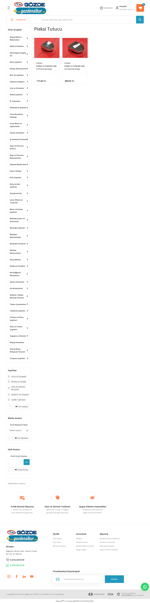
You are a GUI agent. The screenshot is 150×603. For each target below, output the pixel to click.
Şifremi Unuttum (59, 546)
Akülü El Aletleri (17, 46)
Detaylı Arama (21, 470)
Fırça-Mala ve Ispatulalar (16, 124)
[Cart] (140, 8)
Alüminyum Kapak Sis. (18, 54)
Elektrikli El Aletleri (18, 107)
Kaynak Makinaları (18, 164)
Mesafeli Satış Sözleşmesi (110, 538)
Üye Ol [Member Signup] (130, 9)
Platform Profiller (17, 266)
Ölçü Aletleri (15, 260)
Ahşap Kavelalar (17, 342)
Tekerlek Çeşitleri (17, 311)
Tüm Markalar (21, 438)
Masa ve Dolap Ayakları (16, 210)
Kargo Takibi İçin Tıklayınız (16, 484)
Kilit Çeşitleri (15, 177)
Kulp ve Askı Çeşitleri (15, 185)
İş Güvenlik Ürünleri (18, 139)
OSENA (39, 63)
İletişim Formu (82, 542)
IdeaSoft (60, 601)
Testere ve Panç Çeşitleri (17, 318)
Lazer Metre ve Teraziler (16, 201)
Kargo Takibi (81, 550)
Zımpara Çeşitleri (17, 358)
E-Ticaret (69, 601)
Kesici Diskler (16, 171)
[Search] (90, 19)
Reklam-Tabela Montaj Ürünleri (17, 296)
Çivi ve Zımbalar (17, 88)
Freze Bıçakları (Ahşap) (16, 115)
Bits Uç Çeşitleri (17, 75)
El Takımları (15, 101)
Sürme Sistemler (17, 282)
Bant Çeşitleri (16, 62)
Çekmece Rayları (17, 82)
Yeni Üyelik (57, 538)
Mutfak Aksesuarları (15, 251)
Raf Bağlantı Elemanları (15, 273)
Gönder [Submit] (114, 579)
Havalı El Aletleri (17, 133)
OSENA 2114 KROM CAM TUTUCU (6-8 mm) (74, 67)
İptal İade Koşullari (107, 546)
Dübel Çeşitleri (16, 94)
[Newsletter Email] (77, 579)
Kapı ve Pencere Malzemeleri (17, 156)
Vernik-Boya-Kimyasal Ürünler (17, 350)
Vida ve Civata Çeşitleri (16, 327)
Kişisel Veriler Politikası (109, 550)
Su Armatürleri (16, 288)
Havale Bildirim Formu (85, 546)
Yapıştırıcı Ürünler (18, 336)
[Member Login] (117, 8)
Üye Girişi (56, 542)
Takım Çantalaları (18, 304)
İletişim (79, 538)
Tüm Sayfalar (22, 406)
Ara (26, 462)
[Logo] (30, 8)
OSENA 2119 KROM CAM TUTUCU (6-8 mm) (46, 67)
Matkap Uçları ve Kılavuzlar (17, 219)
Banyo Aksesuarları (18, 69)
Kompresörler (16, 193)
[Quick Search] (15, 462)
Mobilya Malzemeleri (15, 235)
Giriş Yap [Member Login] (122, 9)
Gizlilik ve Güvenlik (107, 542)
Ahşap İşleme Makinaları (16, 38)
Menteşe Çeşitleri (17, 228)
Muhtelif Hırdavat (18, 244)
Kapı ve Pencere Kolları (17, 147)
